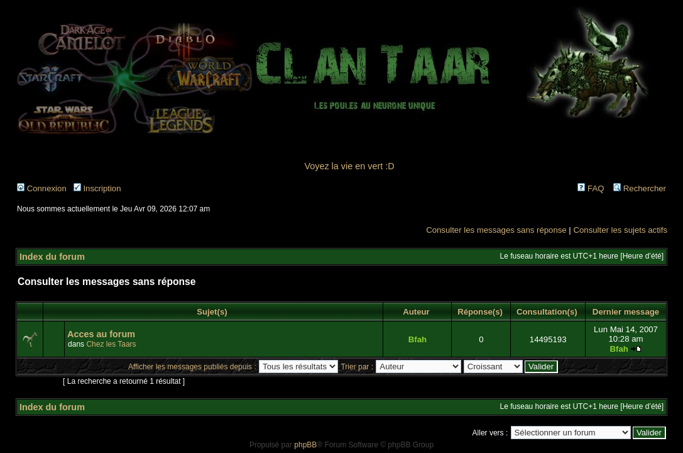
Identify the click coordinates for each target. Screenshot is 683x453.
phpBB (305, 444)
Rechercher (639, 188)
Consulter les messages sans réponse (496, 230)
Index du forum (52, 257)
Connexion (42, 188)
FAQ (590, 188)
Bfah (417, 339)
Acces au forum (101, 334)
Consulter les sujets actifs (620, 230)
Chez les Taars (111, 344)
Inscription (97, 188)
